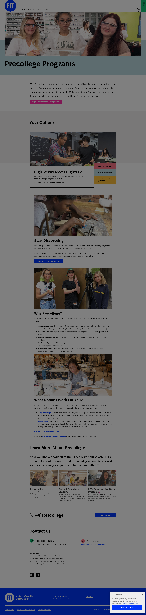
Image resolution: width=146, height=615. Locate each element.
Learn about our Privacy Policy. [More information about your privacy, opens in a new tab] (130, 603)
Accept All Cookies (127, 607)
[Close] (142, 594)
